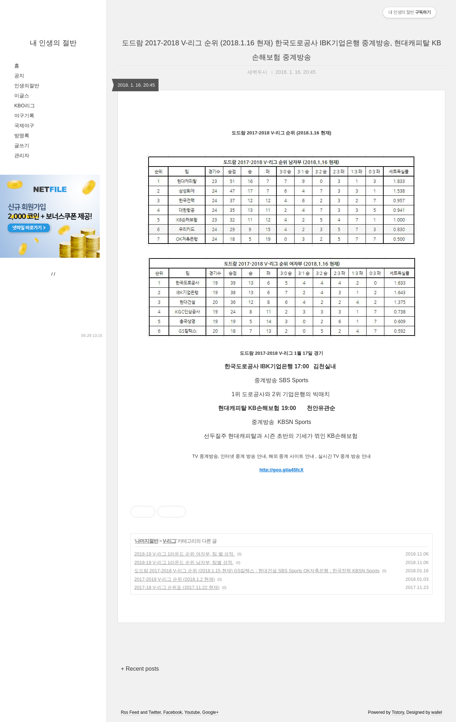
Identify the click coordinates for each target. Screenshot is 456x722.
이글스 (21, 95)
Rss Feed (130, 712)
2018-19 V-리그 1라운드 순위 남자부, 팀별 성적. (183, 562)
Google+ (210, 712)
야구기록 (24, 115)
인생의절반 (26, 85)
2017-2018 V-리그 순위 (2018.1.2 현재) (174, 579)
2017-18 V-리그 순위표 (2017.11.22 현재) (176, 587)
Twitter (155, 712)
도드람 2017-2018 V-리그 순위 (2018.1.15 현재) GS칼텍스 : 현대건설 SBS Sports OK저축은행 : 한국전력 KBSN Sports (256, 570)
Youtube (192, 712)
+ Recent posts (140, 669)
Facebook (172, 712)
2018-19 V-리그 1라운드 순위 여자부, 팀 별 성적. (184, 554)
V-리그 (169, 541)
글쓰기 (21, 145)
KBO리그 (24, 105)
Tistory (398, 712)
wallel (436, 712)
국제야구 (24, 125)
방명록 (21, 135)
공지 (19, 75)
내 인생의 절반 (53, 43)
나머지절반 (146, 541)
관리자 (21, 155)
